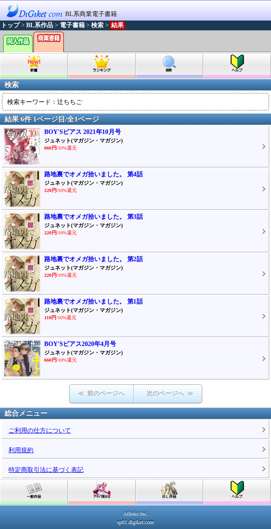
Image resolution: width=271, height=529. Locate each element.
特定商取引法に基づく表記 (45, 470)
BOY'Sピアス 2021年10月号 (82, 132)
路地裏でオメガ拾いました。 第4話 (93, 174)
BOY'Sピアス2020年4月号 (80, 344)
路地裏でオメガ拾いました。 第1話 (93, 301)
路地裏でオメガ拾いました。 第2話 (93, 259)
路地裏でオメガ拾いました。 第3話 (93, 216)
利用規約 (20, 450)
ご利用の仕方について (39, 430)
